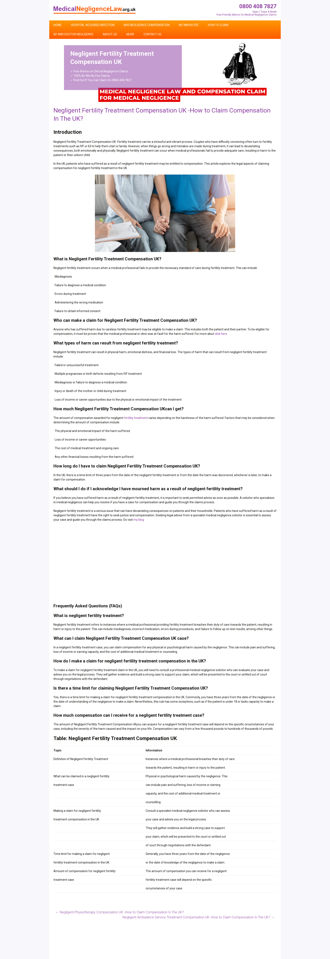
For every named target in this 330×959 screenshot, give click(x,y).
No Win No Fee (189, 25)
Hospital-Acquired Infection (92, 25)
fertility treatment (136, 418)
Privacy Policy (267, 957)
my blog (138, 519)
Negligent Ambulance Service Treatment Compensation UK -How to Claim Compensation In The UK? (198, 917)
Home (57, 25)
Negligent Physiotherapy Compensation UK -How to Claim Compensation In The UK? (120, 912)
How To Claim (218, 25)
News (130, 34)
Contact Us (152, 34)
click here (221, 333)
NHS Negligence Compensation (147, 25)
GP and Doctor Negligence (73, 34)
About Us (110, 34)
